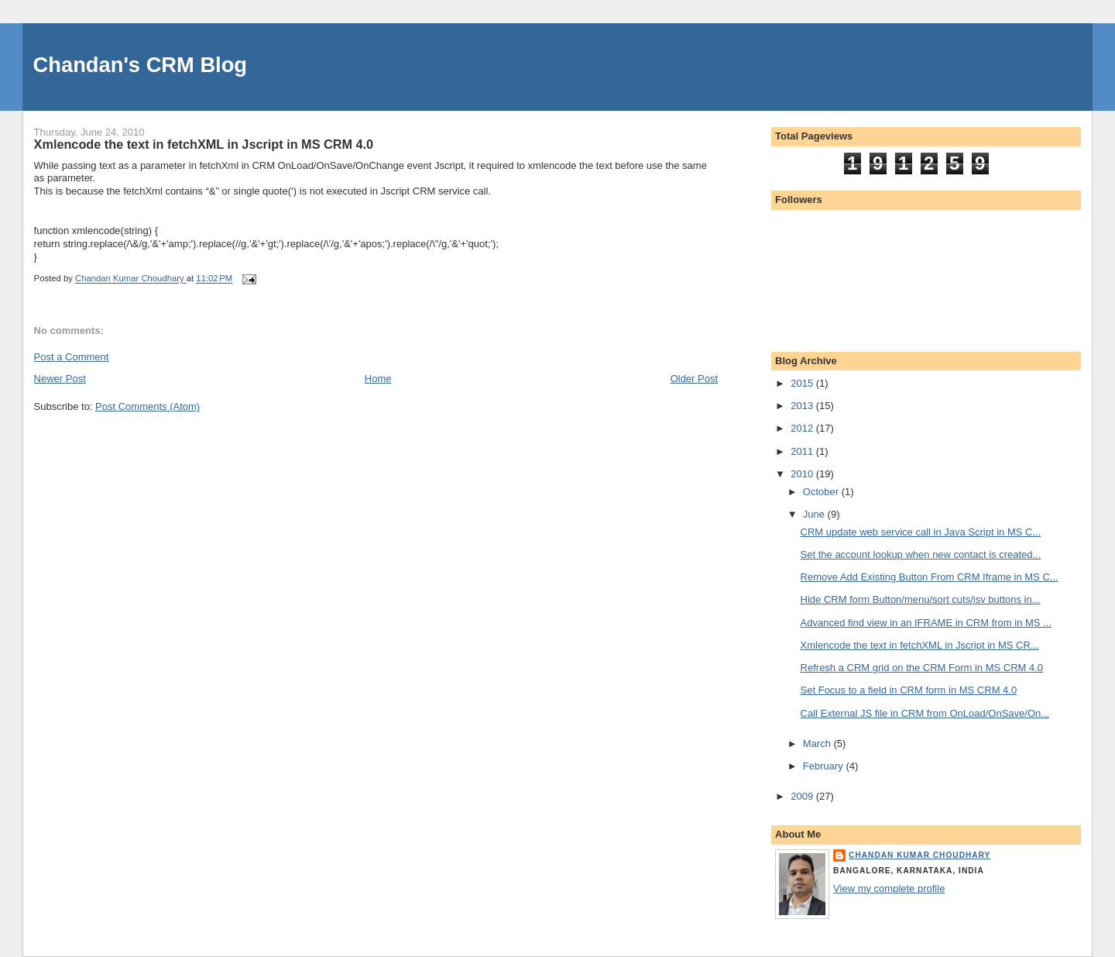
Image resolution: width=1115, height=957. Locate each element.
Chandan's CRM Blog (140, 65)
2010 (803, 474)
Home (378, 378)
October (822, 491)
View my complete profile (889, 888)
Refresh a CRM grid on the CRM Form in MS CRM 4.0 (922, 667)
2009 (803, 796)
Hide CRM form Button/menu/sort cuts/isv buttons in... (921, 599)
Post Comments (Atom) (147, 406)
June (815, 514)
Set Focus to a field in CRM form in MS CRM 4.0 (909, 690)
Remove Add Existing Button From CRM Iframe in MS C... (929, 577)
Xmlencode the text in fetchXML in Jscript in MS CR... (920, 645)
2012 (803, 428)
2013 (803, 405)
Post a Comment (71, 357)
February (824, 766)
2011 (803, 451)
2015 (803, 383)
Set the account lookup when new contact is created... (921, 554)
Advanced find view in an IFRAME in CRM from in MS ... (926, 622)
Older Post (694, 378)
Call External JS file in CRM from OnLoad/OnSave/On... (925, 713)
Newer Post (60, 378)
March (818, 743)
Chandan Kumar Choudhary (919, 855)
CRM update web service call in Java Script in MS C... (921, 532)
